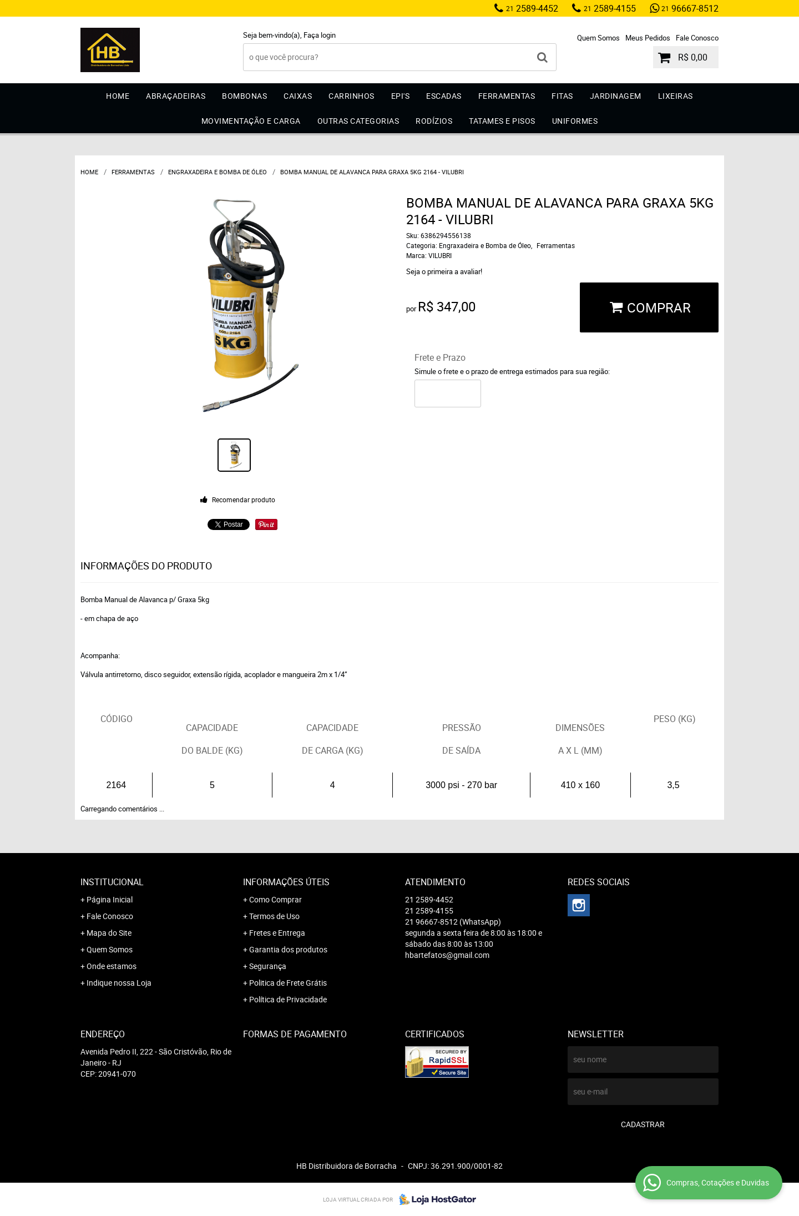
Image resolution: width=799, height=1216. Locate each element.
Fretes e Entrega (277, 932)
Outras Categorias (358, 120)
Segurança (267, 966)
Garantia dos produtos (288, 949)
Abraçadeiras (175, 95)
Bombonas (244, 95)
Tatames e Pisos (502, 120)
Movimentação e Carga (251, 120)
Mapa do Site (109, 932)
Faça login (320, 35)
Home (117, 95)
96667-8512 (690, 8)
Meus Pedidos (647, 38)
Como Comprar (275, 899)
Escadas (444, 95)
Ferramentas (506, 95)
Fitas (562, 95)
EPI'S (400, 95)
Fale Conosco (697, 38)
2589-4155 (610, 8)
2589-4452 (532, 8)
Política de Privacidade (288, 999)
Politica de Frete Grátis (288, 982)
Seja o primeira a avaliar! (444, 271)
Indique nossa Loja (119, 982)
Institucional (112, 882)
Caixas (298, 95)
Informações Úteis (286, 882)
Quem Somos (598, 38)
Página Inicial (110, 899)
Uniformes (575, 120)
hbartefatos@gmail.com (447, 955)
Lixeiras (675, 95)
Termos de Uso (274, 916)
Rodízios (434, 120)
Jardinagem (615, 95)
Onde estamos (111, 966)
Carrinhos (351, 95)
